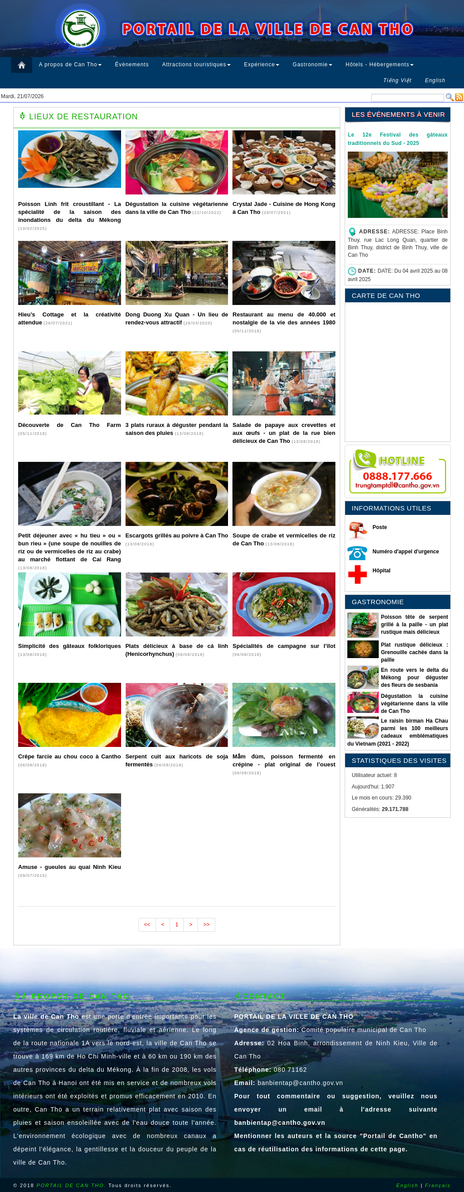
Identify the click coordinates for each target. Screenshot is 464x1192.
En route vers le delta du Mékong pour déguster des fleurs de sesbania (414, 677)
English (407, 1185)
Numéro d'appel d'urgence (406, 551)
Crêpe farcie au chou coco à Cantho (69, 756)
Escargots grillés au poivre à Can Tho (177, 535)
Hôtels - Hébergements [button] (380, 64)
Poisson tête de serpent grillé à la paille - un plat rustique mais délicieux (414, 624)
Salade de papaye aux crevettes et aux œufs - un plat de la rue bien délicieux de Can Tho (283, 433)
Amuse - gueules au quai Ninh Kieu (69, 867)
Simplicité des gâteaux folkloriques (69, 646)
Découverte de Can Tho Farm (69, 425)
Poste (380, 527)
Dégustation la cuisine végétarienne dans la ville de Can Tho (414, 703)
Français (438, 1185)
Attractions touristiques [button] (196, 64)
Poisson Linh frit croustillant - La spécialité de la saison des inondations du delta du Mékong (69, 212)
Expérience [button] (261, 64)
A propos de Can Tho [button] (70, 64)
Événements (132, 64)
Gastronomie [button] (312, 64)
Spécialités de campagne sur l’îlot (283, 646)
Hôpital (382, 570)
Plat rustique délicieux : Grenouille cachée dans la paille (414, 652)
